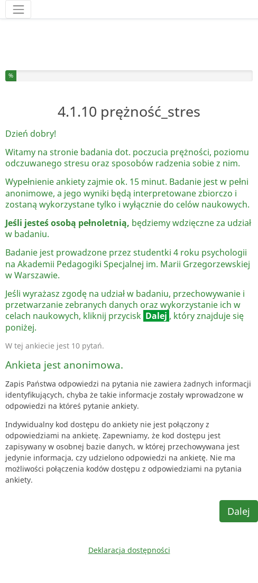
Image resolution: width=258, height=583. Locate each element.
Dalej (238, 511)
